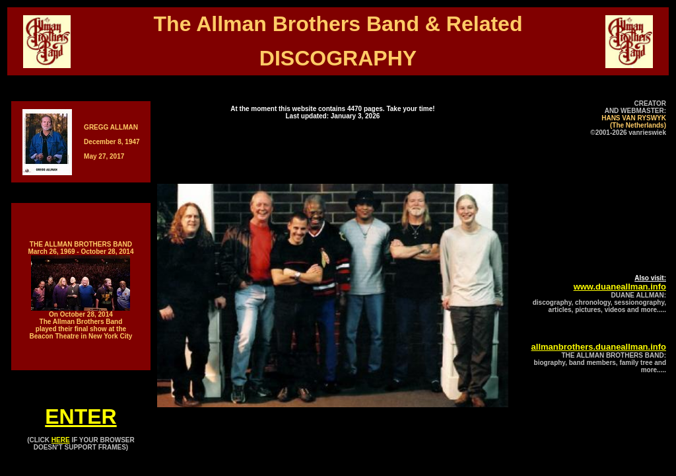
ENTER (80, 416)
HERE (60, 440)
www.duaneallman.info (620, 287)
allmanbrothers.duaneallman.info (598, 347)
